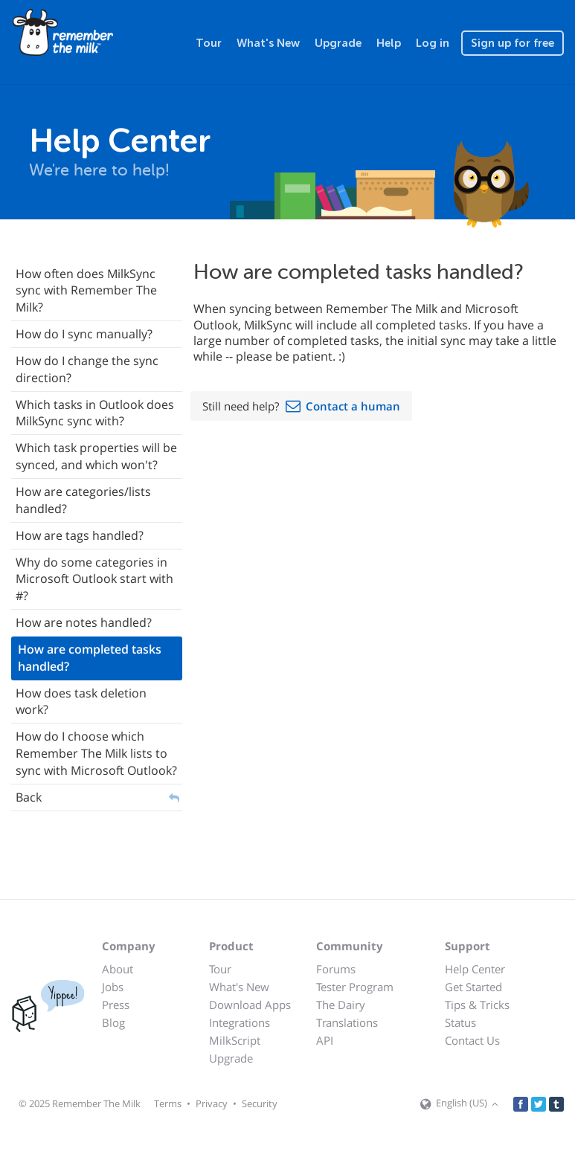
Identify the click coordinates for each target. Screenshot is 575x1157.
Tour (209, 43)
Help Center (475, 968)
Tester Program (354, 986)
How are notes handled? (84, 622)
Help (388, 43)
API (324, 1040)
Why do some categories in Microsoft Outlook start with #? (94, 579)
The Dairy (340, 1004)
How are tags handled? (80, 535)
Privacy (212, 1103)
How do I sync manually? (84, 334)
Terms (168, 1103)
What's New (268, 43)
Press (115, 1004)
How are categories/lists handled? (83, 500)
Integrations (239, 1022)
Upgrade (338, 43)
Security (259, 1103)
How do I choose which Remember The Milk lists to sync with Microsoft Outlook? (96, 753)
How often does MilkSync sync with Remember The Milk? (86, 290)
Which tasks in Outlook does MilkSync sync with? (95, 413)
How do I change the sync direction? (87, 369)
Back (29, 797)
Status (460, 1022)
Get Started (473, 986)
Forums (336, 968)
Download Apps (250, 1004)
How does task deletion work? (81, 701)
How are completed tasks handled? (89, 657)
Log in (432, 43)
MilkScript (234, 1040)
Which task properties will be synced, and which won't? (96, 456)
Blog (113, 1022)
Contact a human (353, 406)
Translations (347, 1022)
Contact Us (472, 1040)
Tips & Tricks (477, 1004)
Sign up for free (512, 43)
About (117, 968)
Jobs (112, 986)
